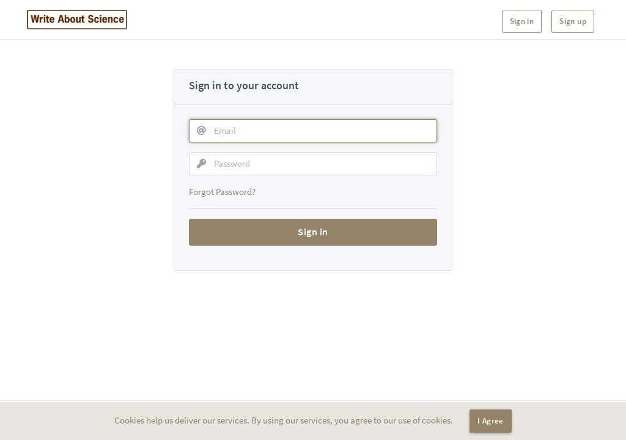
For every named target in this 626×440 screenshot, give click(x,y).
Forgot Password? (222, 191)
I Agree (490, 421)
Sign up (572, 21)
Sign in (522, 21)
